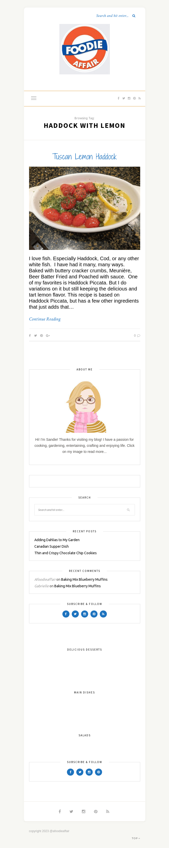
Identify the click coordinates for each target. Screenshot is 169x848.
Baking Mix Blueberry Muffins (84, 579)
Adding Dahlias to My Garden (57, 540)
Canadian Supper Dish (51, 546)
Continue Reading (44, 319)
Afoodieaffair (45, 579)
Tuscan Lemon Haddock (84, 157)
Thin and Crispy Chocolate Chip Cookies (65, 553)
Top (136, 838)
